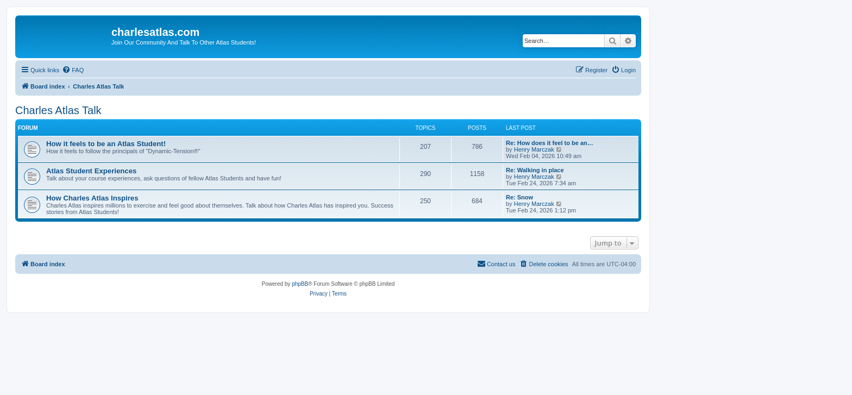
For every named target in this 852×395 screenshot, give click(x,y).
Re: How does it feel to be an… (549, 143)
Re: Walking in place (535, 170)
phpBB (300, 284)
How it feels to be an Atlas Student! (106, 144)
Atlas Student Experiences (91, 171)
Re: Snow (519, 197)
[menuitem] (73, 70)
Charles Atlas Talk (58, 110)
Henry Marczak (534, 149)
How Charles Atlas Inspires (92, 198)
